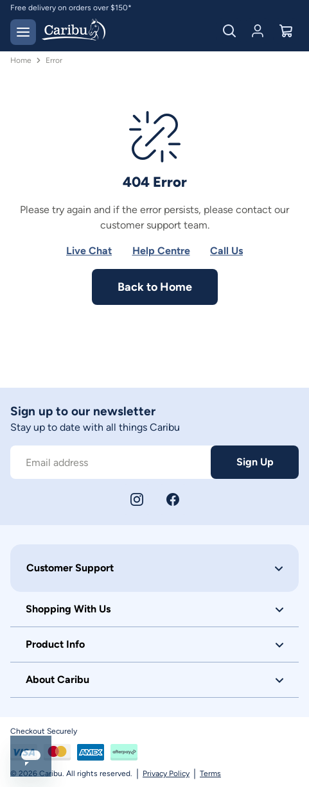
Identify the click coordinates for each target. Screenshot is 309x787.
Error (54, 60)
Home (20, 60)
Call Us (226, 251)
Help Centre (161, 251)
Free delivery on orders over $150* (71, 7)
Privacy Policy (166, 773)
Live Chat (89, 251)
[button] (154, 568)
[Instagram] (136, 499)
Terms (210, 773)
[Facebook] (172, 499)
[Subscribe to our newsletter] (110, 462)
